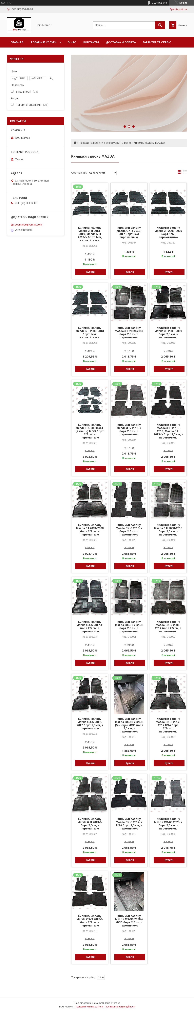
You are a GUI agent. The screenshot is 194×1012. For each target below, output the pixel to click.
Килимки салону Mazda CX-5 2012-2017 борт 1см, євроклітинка (129, 232)
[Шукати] (160, 25)
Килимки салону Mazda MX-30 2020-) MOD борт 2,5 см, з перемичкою (129, 920)
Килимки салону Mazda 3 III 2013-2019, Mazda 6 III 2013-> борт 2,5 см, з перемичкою (168, 431)
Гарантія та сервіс (157, 42)
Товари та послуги (91, 142)
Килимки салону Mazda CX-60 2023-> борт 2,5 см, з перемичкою (168, 823)
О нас (72, 42)
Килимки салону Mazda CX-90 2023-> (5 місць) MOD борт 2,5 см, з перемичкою (129, 725)
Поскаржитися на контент (89, 1006)
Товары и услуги (43, 42)
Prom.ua (115, 1003)
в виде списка (185, 173)
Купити (90, 272)
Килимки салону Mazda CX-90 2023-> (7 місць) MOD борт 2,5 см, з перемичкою (90, 431)
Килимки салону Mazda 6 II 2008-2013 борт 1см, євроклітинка (90, 332)
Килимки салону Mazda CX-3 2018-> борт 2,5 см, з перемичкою (129, 529)
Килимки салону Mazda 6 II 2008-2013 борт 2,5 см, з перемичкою (168, 529)
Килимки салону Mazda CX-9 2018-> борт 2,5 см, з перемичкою (89, 920)
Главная (17, 42)
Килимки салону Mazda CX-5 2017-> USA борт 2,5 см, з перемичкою (129, 823)
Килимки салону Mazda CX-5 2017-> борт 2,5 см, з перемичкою (89, 626)
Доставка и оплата (121, 42)
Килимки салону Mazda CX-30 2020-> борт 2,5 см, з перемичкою (129, 626)
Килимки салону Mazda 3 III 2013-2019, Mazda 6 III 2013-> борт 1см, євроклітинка (90, 234)
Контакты (91, 42)
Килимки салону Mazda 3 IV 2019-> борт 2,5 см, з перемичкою (129, 429)
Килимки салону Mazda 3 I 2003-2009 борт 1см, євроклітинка (168, 232)
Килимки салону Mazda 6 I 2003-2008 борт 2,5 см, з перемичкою (90, 529)
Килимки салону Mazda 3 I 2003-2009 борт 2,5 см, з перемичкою (168, 332)
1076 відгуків (159, 2)
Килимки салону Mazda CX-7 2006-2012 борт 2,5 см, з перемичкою (168, 626)
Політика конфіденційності (120, 1006)
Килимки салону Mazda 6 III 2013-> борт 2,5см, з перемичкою (89, 823)
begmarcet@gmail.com (28, 224)
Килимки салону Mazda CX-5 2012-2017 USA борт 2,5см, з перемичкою (168, 725)
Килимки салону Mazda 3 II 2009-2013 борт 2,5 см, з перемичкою (129, 332)
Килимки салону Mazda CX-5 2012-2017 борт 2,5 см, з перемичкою (90, 723)
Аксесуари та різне (118, 142)
